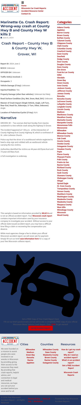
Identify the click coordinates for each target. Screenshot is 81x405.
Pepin (59, 152)
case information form (29, 239)
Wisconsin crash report (42, 216)
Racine (30, 360)
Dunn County (62, 67)
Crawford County (64, 51)
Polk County (62, 159)
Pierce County (63, 154)
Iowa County (62, 85)
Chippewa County (64, 43)
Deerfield (61, 56)
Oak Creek (61, 138)
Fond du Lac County (65, 72)
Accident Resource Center (32, 11)
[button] (50, 2)
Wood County (63, 215)
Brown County (63, 35)
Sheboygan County (65, 178)
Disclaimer (38, 401)
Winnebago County (65, 210)
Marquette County (64, 122)
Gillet (59, 75)
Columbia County (64, 48)
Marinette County (64, 120)
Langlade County (64, 107)
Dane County (62, 54)
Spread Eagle (62, 183)
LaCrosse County (64, 101)
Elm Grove (61, 70)
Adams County (63, 27)
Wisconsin (61, 212)
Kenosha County (64, 99)
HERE (53, 324)
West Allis (61, 207)
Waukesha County (64, 199)
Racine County (63, 165)
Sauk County (62, 173)
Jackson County (64, 88)
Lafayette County (64, 104)
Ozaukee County (64, 149)
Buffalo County (63, 38)
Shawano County (64, 175)
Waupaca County (64, 204)
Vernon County (63, 191)
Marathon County (64, 117)
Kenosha (61, 96)
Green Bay (61, 80)
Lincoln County (63, 109)
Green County (63, 83)
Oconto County (63, 141)
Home (23, 6)
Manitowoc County (65, 115)
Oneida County (63, 144)
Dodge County (63, 59)
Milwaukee (61, 130)
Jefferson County (64, 91)
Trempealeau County (66, 189)
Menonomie (62, 128)
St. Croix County (64, 186)
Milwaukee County (65, 133)
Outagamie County (65, 146)
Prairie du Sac (63, 162)
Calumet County (64, 40)
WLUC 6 (45, 213)
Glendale (61, 78)
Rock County (62, 170)
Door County (62, 62)
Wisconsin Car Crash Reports (33, 8)
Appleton (61, 30)
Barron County (63, 33)
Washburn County (64, 194)
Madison (61, 112)
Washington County (65, 197)
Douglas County (64, 64)
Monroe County (63, 136)
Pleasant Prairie (64, 157)
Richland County (64, 167)
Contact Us (26, 14)
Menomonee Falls (64, 125)
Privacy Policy (34, 399)
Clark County (62, 46)
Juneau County (63, 93)
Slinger (60, 181)
